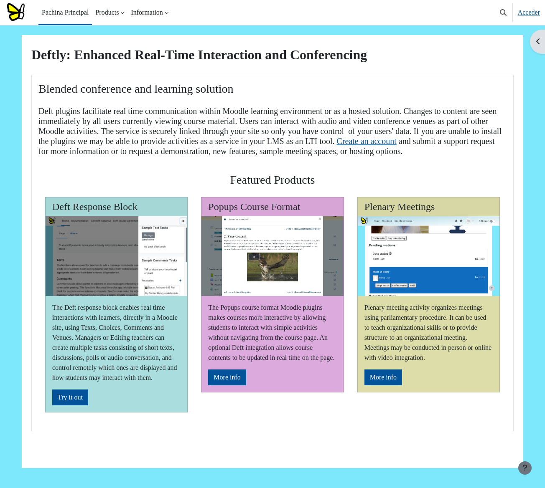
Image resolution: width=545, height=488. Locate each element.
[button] (503, 12)
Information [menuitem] (147, 12)
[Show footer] (525, 468)
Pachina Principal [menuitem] (65, 12)
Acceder (529, 12)
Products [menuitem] (107, 12)
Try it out (70, 397)
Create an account (367, 141)
